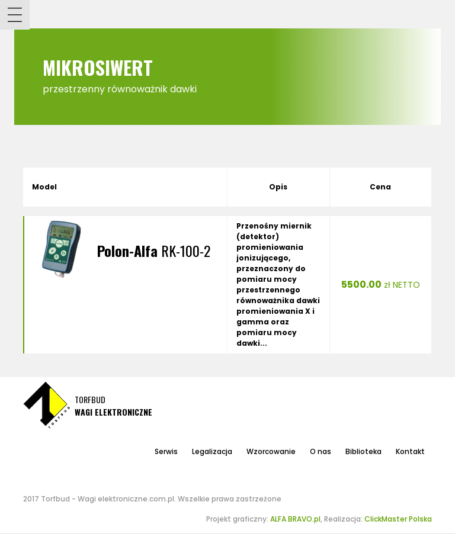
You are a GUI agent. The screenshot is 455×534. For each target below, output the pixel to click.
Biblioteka (363, 451)
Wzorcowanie (271, 451)
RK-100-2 (153, 250)
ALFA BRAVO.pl (295, 519)
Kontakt (410, 451)
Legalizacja (212, 451)
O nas (320, 451)
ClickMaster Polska (398, 519)
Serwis (166, 451)
